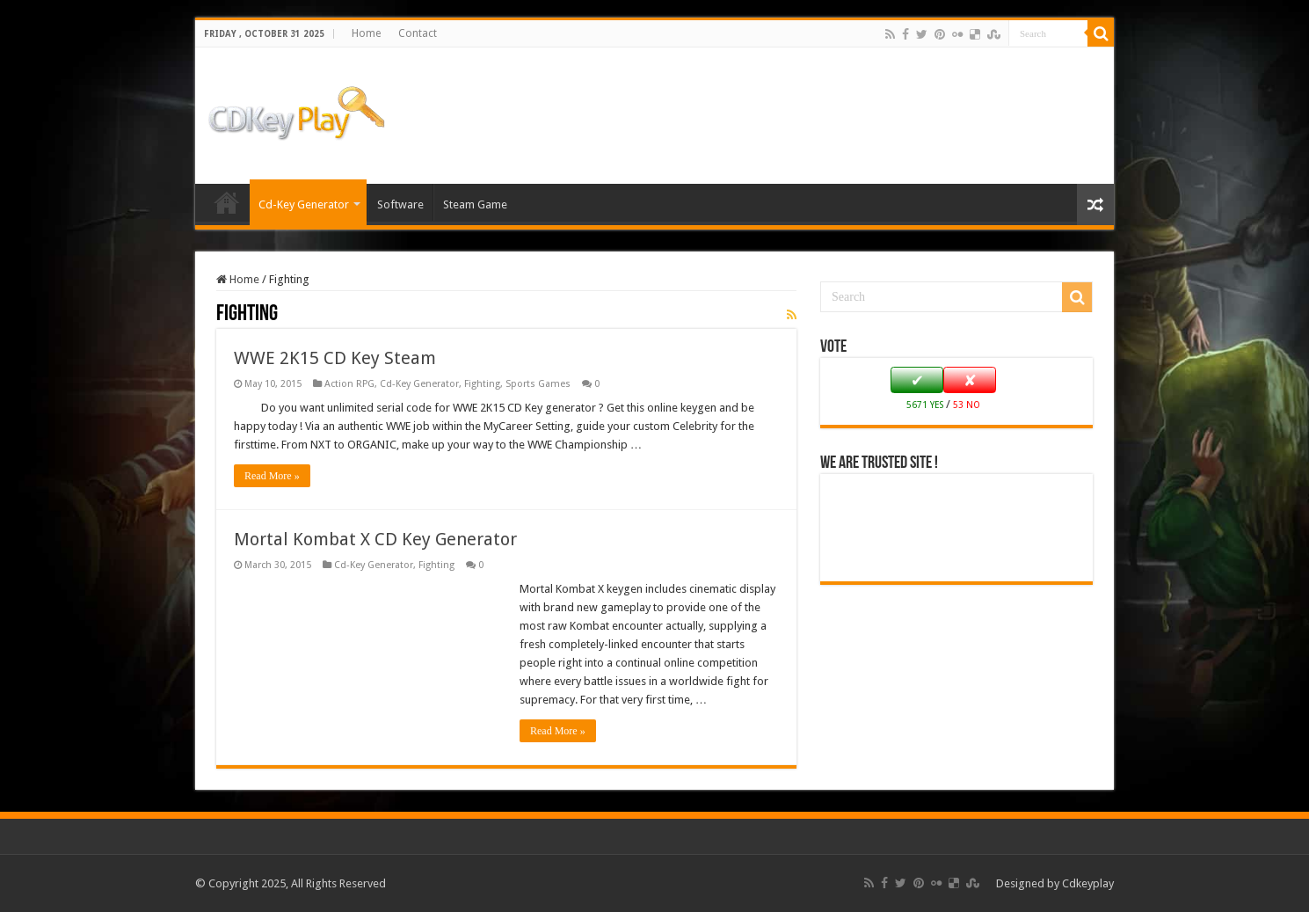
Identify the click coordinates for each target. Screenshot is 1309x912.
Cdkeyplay (1088, 883)
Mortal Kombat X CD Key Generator (375, 539)
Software (400, 204)
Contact (417, 33)
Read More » (272, 476)
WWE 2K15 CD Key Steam (335, 357)
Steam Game (475, 204)
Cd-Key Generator (303, 204)
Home (366, 33)
